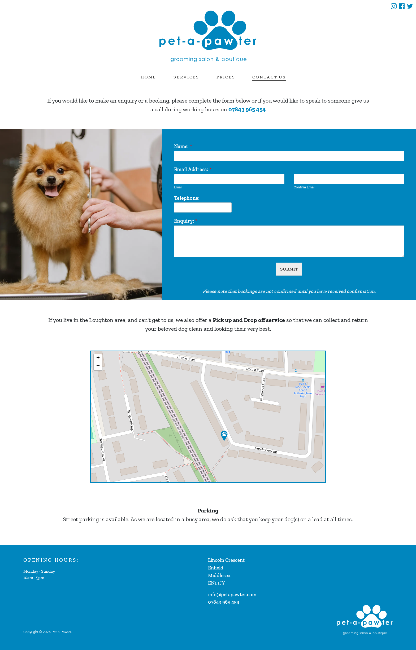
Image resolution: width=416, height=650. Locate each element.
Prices (225, 76)
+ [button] (98, 358)
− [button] (98, 366)
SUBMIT (289, 269)
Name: (183, 146)
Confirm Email (304, 187)
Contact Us (269, 76)
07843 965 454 (247, 109)
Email (178, 187)
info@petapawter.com (232, 594)
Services (186, 76)
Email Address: (192, 169)
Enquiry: (186, 221)
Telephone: (187, 198)
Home (149, 76)
